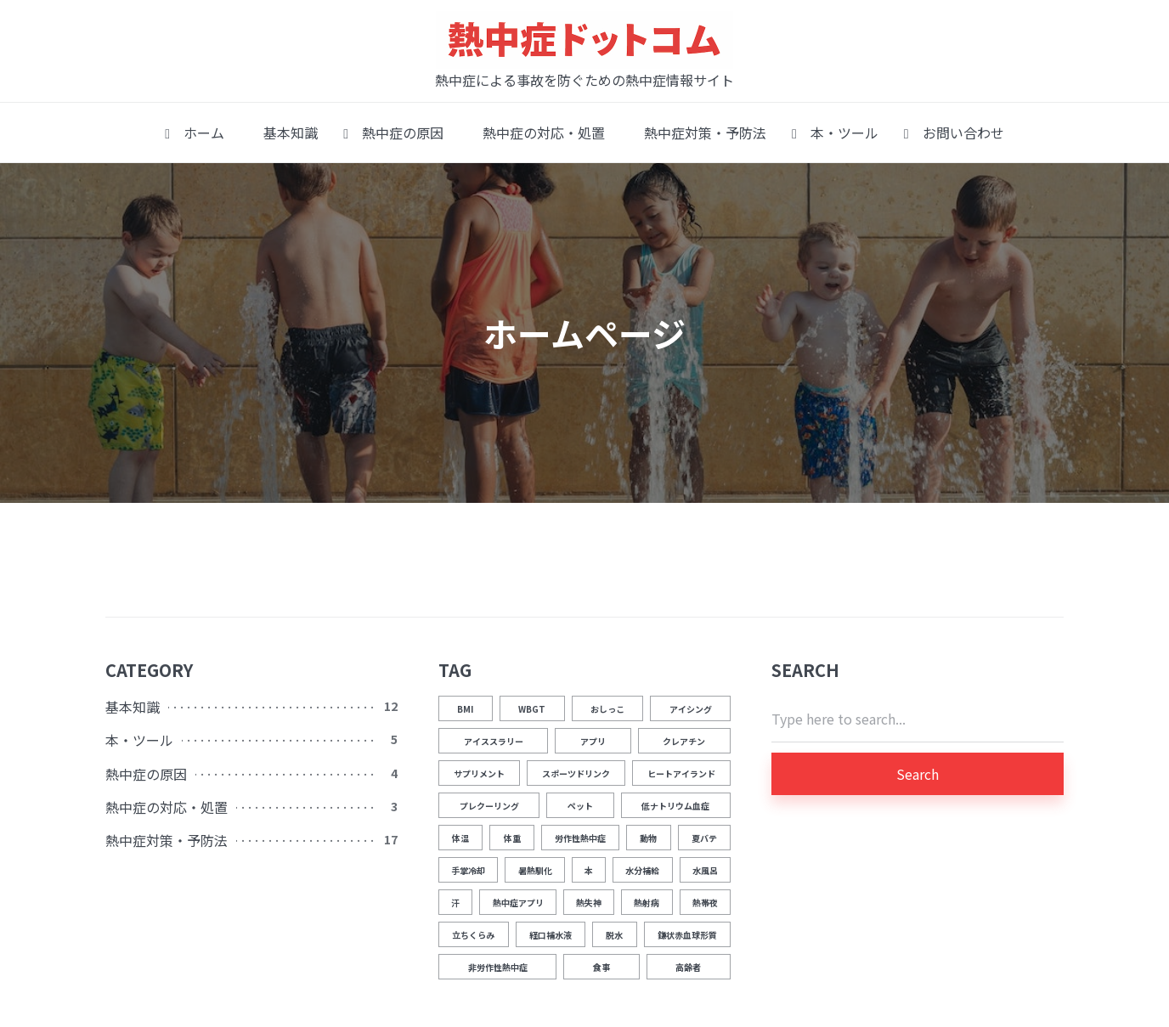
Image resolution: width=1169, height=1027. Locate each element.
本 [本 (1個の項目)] (588, 870)
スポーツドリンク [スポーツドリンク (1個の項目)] (576, 773)
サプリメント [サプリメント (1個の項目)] (479, 773)
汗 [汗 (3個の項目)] (455, 902)
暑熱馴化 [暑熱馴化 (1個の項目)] (535, 870)
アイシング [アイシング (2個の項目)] (690, 709)
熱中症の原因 (393, 132)
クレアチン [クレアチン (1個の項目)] (684, 741)
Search (917, 774)
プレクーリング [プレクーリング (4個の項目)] (489, 805)
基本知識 (284, 132)
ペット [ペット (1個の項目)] (580, 805)
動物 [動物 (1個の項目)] (648, 838)
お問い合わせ (954, 132)
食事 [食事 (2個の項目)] (601, 967)
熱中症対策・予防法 (698, 132)
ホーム (194, 132)
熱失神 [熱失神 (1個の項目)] (588, 902)
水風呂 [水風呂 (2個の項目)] (705, 870)
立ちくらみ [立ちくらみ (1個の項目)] (473, 934)
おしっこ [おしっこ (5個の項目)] (607, 709)
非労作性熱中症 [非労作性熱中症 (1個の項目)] (498, 967)
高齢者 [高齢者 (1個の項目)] (688, 967)
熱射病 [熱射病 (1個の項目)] (646, 902)
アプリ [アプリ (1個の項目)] (593, 741)
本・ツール (835, 132)
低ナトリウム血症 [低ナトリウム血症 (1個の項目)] (675, 805)
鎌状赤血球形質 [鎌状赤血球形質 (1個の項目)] (687, 934)
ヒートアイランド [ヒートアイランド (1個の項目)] (681, 773)
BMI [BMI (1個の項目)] (465, 709)
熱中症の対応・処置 (537, 132)
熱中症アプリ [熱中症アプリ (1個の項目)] (518, 902)
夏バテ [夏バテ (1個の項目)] (704, 838)
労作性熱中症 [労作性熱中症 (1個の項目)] (580, 838)
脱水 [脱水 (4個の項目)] (614, 934)
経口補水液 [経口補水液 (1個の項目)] (550, 934)
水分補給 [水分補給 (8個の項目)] (642, 870)
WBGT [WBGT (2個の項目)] (531, 709)
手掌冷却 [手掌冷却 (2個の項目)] (468, 870)
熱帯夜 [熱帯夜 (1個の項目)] (705, 902)
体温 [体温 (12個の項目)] (460, 838)
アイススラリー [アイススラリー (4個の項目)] (493, 741)
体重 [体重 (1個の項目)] (512, 838)
